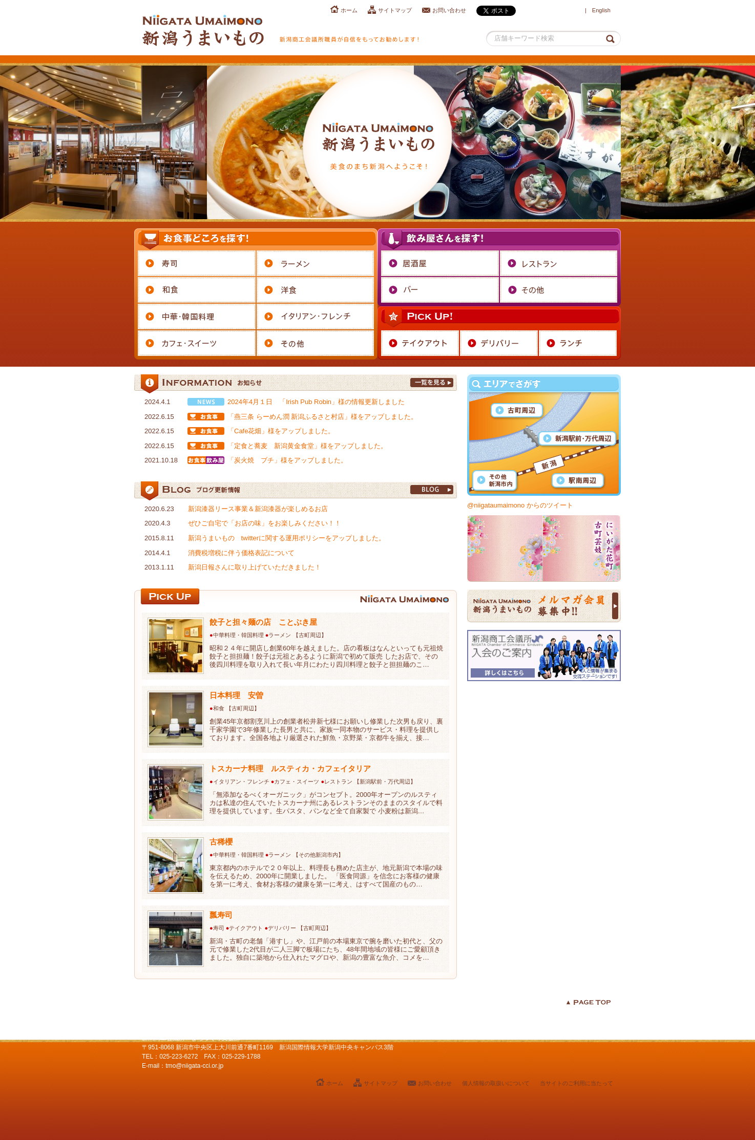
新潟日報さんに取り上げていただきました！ (254, 567)
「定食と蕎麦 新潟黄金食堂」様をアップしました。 (307, 446)
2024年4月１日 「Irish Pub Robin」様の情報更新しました (316, 402)
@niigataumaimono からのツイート (520, 505)
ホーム (349, 10)
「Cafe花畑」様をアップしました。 (280, 431)
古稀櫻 (221, 841)
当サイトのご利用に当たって (576, 1083)
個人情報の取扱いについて (496, 1083)
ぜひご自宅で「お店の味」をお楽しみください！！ (264, 523)
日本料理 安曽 (236, 695)
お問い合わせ (449, 10)
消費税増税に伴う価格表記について (241, 553)
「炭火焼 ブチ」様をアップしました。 (287, 460)
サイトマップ (395, 10)
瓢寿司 (221, 915)
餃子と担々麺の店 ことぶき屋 (263, 622)
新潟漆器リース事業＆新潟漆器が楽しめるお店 (258, 509)
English (601, 10)
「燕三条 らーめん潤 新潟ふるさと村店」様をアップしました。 (322, 416)
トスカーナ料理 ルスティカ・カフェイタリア (290, 768)
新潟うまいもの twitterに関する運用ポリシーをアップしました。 (287, 538)
